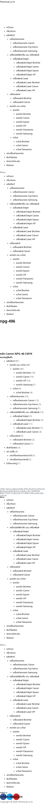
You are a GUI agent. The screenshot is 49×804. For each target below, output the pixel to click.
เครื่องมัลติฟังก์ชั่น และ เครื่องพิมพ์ (24, 54)
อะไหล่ (15, 137)
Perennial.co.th (7, 1)
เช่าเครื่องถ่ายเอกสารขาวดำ (21, 455)
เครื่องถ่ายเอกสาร (17, 39)
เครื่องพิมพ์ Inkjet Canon (27, 66)
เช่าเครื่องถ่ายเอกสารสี (19, 459)
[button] (24, 172)
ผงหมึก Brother (23, 114)
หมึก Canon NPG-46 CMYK (16, 354)
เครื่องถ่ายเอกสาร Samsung (25, 51)
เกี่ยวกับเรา (11, 31)
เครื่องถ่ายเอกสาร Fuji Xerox (25, 47)
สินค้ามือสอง (11, 157)
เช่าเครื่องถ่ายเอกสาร (15, 153)
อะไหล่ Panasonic (24, 149)
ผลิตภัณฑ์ (10, 35)
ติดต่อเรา (10, 165)
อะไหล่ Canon (22, 145)
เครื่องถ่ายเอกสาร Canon (23, 43)
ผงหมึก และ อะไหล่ (17, 106)
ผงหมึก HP (21, 125)
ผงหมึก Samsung (24, 133)
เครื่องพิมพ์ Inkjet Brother (28, 62)
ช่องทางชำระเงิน (13, 161)
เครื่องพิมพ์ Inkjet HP (26, 74)
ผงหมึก (16, 110)
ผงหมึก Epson (22, 122)
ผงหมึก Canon (23, 118)
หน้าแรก (9, 27)
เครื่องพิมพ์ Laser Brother (28, 82)
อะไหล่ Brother (22, 141)
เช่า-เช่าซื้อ (10, 451)
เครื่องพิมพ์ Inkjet (21, 58)
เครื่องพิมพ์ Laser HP (25, 90)
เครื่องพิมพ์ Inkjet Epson (27, 70)
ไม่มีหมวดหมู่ (11, 463)
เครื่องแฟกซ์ (15, 94)
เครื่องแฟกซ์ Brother (22, 98)
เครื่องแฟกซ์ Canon (21, 102)
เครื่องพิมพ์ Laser (20, 78)
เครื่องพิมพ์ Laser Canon (27, 86)
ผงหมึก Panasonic (24, 129)
